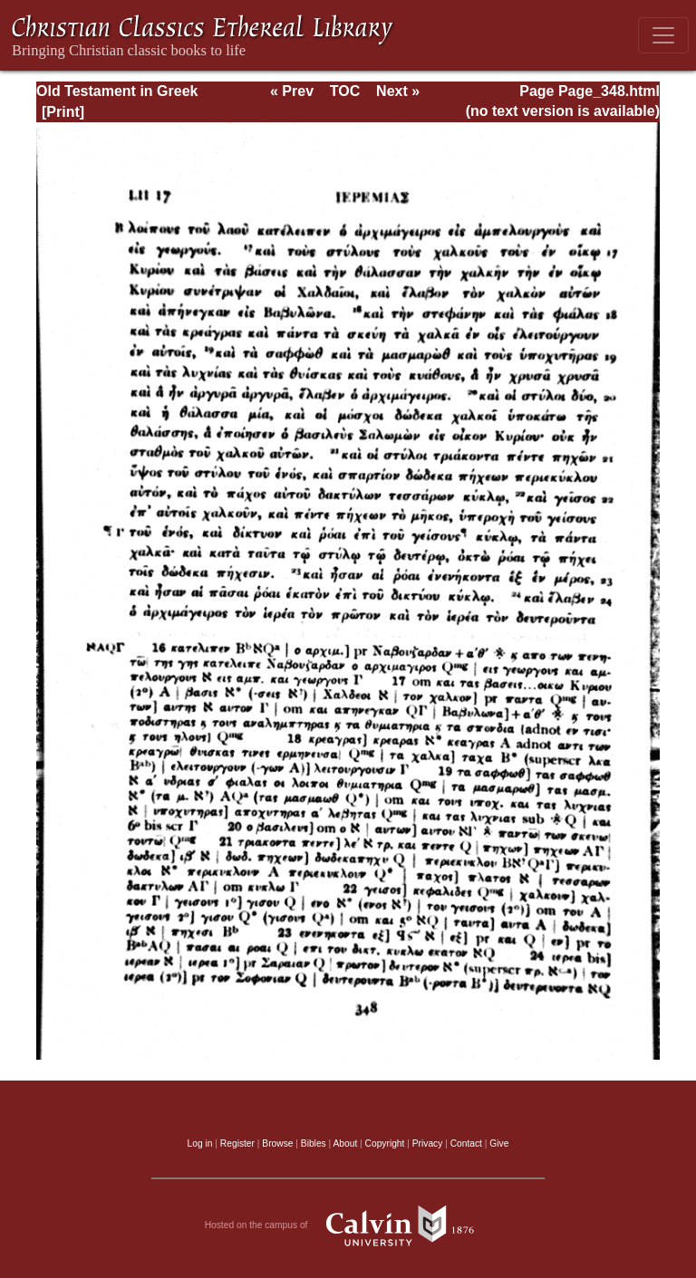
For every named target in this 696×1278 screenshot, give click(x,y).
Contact (466, 1143)
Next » (398, 91)
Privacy (427, 1143)
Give (498, 1143)
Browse (277, 1143)
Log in (200, 1143)
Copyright (385, 1143)
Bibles (313, 1143)
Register (237, 1143)
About (345, 1143)
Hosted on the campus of (348, 1225)
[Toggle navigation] (663, 35)
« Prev (292, 91)
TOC (345, 91)
